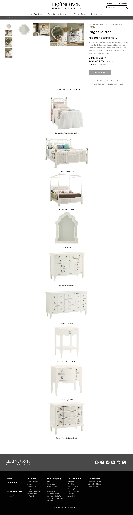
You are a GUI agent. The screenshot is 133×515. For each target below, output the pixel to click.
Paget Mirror (23, 18)
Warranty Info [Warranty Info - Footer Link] (72, 489)
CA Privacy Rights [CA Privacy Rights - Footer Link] (53, 494)
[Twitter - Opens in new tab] (124, 462)
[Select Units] (12, 496)
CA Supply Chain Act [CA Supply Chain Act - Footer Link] (54, 496)
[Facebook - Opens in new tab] (102, 462)
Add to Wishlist (101, 73)
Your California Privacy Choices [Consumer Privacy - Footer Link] (55, 499)
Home (6, 18)
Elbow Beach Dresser (66, 285)
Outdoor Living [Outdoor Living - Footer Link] (73, 486)
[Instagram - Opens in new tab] (97, 462)
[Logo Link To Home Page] (66, 8)
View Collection (99, 84)
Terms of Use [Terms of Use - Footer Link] (51, 489)
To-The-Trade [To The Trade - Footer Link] (31, 486)
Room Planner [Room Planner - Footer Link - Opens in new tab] (32, 494)
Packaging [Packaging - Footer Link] (71, 494)
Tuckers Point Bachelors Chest (66, 438)
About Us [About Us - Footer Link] (50, 481)
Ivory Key (14, 18)
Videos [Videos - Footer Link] (29, 484)
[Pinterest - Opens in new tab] (108, 462)
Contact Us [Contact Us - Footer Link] (51, 484)
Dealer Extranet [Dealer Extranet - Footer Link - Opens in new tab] (93, 486)
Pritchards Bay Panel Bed (66, 171)
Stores (109, 4)
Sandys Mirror (66, 247)
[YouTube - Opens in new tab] (118, 462)
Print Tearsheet (102, 81)
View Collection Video (115, 84)
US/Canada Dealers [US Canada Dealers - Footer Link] (94, 481)
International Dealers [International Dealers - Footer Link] (95, 484)
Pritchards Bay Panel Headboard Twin (66, 133)
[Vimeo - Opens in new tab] (113, 462)
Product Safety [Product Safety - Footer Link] (52, 491)
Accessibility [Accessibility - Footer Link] (72, 496)
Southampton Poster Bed (66, 209)
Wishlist (123, 4)
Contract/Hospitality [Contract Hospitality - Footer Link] (34, 491)
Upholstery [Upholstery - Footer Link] (71, 484)
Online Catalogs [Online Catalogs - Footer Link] (32, 481)
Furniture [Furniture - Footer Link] (71, 481)
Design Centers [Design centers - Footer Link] (32, 489)
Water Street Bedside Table (66, 362)
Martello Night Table (66, 400)
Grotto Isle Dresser (66, 324)
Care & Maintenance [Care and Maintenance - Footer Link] (74, 491)
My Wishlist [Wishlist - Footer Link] (31, 496)
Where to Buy (115, 81)
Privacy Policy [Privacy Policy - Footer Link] (52, 486)
